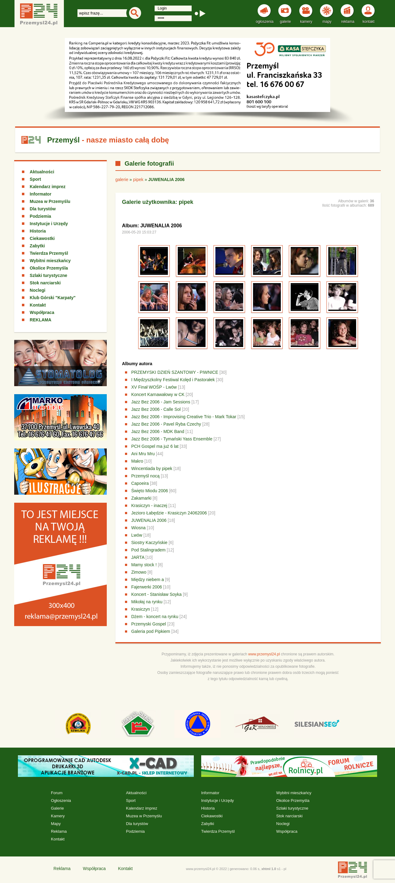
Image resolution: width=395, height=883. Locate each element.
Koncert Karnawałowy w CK (158, 394)
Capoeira (140, 483)
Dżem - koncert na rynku (154, 616)
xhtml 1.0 (268, 869)
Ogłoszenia (61, 800)
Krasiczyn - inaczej (149, 505)
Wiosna (138, 527)
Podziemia (40, 216)
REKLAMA (40, 319)
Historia (38, 231)
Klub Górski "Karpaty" (53, 297)
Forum (57, 792)
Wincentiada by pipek (151, 468)
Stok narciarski (45, 282)
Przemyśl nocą (145, 475)
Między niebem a (147, 579)
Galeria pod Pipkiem (150, 631)
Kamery (58, 816)
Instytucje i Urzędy (49, 223)
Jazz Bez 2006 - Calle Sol (156, 409)
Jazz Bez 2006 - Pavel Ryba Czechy (166, 424)
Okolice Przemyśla (49, 268)
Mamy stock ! (143, 564)
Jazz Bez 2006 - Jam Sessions (160, 401)
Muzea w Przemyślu (50, 201)
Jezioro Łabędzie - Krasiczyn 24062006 (169, 512)
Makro (137, 461)
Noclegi (37, 290)
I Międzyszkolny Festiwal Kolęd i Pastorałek (173, 379)
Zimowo (138, 572)
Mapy (56, 823)
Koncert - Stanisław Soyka (156, 594)
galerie (121, 179)
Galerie (57, 808)
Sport (35, 179)
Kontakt (38, 305)
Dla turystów (43, 208)
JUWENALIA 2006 (148, 520)
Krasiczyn (140, 609)
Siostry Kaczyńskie (149, 542)
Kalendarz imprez (47, 186)
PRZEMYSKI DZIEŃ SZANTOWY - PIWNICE (174, 372)
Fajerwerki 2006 (146, 586)
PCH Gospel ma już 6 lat (154, 446)
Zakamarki (141, 498)
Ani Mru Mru (143, 453)
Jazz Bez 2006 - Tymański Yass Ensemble (171, 438)
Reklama (59, 831)
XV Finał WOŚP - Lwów (154, 387)
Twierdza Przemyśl (49, 253)
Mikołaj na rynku (146, 601)
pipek (138, 179)
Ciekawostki (42, 238)
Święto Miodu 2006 (149, 490)
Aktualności (42, 171)
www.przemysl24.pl (264, 654)
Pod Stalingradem (148, 549)
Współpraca (42, 312)
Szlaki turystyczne (48, 275)
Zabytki (37, 245)
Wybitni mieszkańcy (50, 260)
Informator (40, 194)
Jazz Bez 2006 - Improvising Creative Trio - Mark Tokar (183, 416)
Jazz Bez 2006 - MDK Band (157, 431)
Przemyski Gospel (148, 623)
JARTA (137, 557)
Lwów (136, 535)
